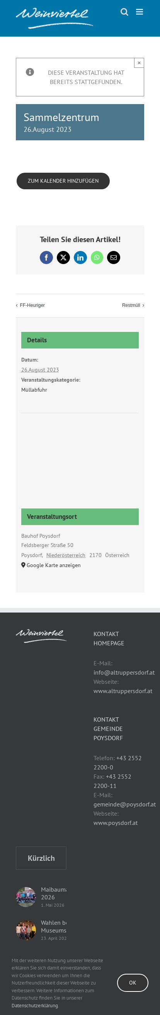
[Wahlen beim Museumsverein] (26, 930)
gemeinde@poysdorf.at (125, 804)
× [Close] (139, 62)
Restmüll (131, 305)
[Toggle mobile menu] (140, 12)
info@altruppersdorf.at (124, 672)
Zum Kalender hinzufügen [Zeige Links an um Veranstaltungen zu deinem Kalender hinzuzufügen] (63, 181)
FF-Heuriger (32, 305)
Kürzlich (41, 858)
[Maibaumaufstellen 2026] (26, 897)
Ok (132, 982)
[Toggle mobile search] (124, 12)
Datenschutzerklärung (35, 1005)
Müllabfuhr (34, 389)
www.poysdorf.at (116, 822)
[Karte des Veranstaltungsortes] (80, 442)
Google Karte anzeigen (54, 565)
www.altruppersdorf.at (123, 691)
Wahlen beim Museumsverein (62, 926)
